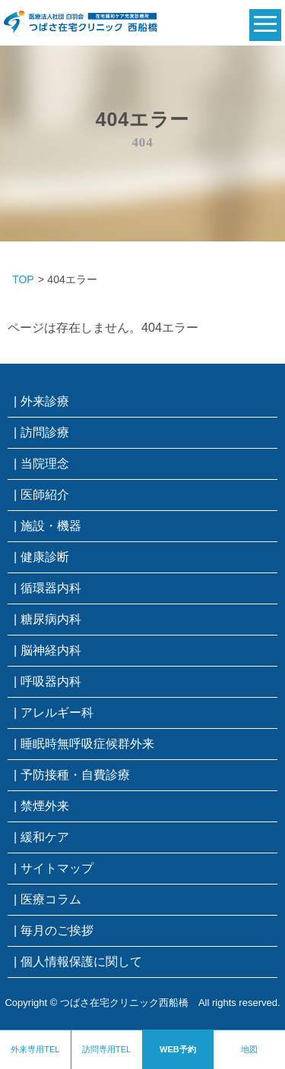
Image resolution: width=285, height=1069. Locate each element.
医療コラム (51, 899)
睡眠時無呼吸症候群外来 (87, 743)
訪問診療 (45, 432)
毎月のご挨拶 (57, 930)
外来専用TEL (35, 1049)
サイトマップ (57, 868)
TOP (23, 279)
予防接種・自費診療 (75, 774)
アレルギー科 (57, 712)
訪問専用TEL (106, 1049)
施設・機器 (51, 525)
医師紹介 (45, 494)
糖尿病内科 (51, 619)
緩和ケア (45, 837)
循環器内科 (51, 588)
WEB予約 (178, 1049)
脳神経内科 (51, 650)
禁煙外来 (45, 805)
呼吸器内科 (51, 681)
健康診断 (45, 556)
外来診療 (45, 401)
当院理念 (45, 463)
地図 (249, 1049)
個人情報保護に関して (81, 961)
